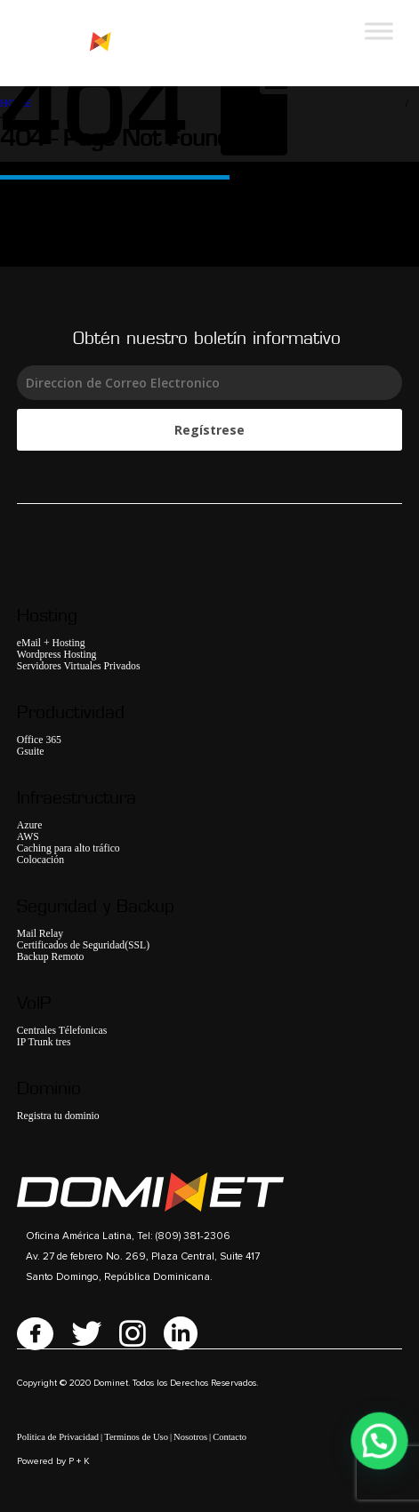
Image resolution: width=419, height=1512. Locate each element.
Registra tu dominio (58, 1116)
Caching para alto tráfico (68, 848)
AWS (28, 837)
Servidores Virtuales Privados (79, 666)
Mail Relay (40, 934)
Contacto (229, 1437)
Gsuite (30, 751)
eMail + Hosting (51, 643)
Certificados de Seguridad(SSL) (83, 945)
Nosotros (190, 1437)
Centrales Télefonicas (62, 1030)
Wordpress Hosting (57, 654)
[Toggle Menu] (379, 30)
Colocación (40, 860)
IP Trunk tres (44, 1042)
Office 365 (39, 740)
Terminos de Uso (136, 1437)
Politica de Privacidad (58, 1437)
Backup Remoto (51, 957)
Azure (30, 825)
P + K (79, 1461)
